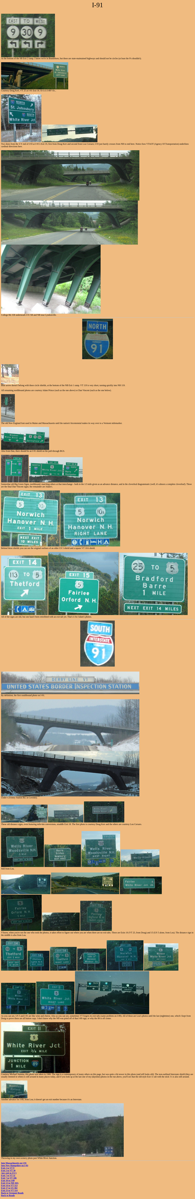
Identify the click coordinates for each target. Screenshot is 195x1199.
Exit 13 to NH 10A (9, 1183)
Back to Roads (8, 1195)
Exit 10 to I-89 (8, 1180)
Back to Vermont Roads (12, 1193)
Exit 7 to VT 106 (8, 1178)
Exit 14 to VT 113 (9, 1185)
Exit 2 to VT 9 (7, 1168)
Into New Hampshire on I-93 (14, 1165)
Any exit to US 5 (8, 1173)
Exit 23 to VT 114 (9, 1190)
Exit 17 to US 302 (9, 1188)
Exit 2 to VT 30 (8, 1170)
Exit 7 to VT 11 (8, 1175)
